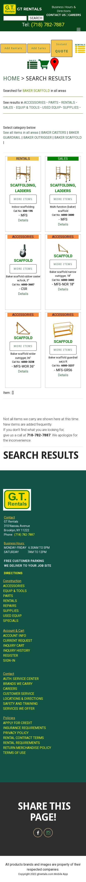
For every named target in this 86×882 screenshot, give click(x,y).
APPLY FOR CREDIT (17, 723)
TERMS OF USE (14, 753)
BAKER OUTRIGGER (37, 138)
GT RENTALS (29, 9)
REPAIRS (9, 606)
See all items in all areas (21, 133)
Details (23, 220)
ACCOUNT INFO (14, 636)
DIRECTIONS (13, 573)
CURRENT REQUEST (17, 641)
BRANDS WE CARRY (17, 684)
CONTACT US (56, 15)
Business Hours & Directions (64, 9)
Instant (61, 48)
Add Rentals (13, 48)
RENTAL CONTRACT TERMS (23, 738)
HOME (11, 78)
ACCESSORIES (34, 102)
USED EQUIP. (12, 616)
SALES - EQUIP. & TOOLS (21, 107)
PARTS (53, 102)
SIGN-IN (9, 660)
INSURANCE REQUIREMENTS (24, 728)
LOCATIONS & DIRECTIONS (23, 699)
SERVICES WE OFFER (19, 709)
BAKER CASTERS (53, 133)
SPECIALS (10, 621)
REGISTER (10, 656)
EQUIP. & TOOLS (15, 591)
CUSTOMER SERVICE (18, 694)
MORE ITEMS (23, 199)
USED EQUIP (51, 107)
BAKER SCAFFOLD (68, 138)
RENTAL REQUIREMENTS (21, 743)
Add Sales (38, 48)
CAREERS (74, 15)
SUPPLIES (71, 107)
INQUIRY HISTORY (16, 651)
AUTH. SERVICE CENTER (21, 679)
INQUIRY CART (13, 646)
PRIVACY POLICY (16, 733)
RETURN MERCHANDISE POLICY (27, 748)
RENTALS (68, 102)
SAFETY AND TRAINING (20, 704)
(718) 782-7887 (47, 25)
